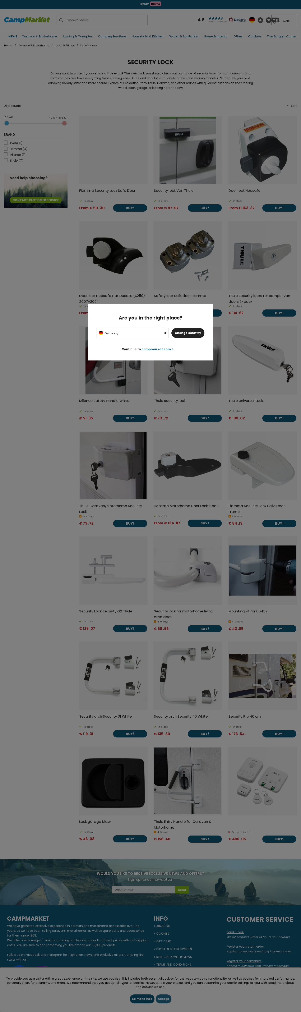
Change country (188, 333)
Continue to (147, 349)
